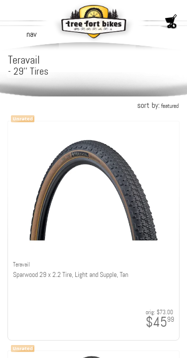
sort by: (158, 105)
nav (31, 34)
